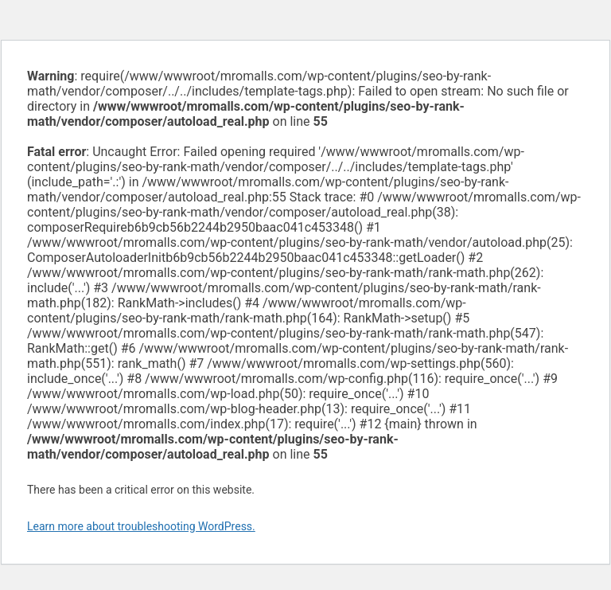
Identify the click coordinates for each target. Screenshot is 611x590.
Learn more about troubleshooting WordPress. (141, 526)
